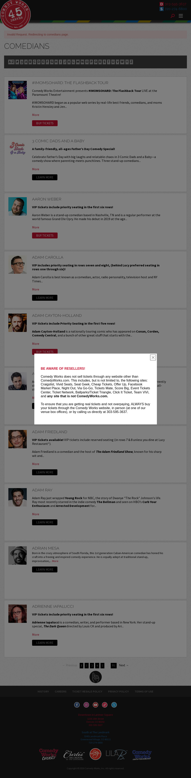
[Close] (153, 357)
